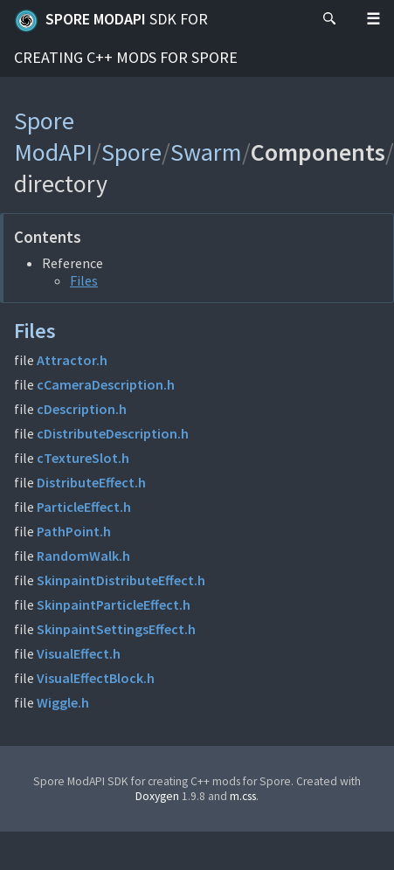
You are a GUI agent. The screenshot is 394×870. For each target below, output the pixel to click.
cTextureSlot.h (83, 457)
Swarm (206, 152)
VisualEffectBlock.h (96, 678)
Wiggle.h (63, 702)
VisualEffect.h (79, 653)
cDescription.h (82, 409)
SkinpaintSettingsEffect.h (116, 629)
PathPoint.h (74, 531)
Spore (131, 152)
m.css (243, 796)
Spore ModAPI (126, 38)
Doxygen (157, 796)
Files (84, 280)
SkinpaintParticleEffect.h (113, 604)
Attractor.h (72, 360)
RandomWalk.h (83, 555)
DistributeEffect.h (91, 482)
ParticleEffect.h (84, 506)
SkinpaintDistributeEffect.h (121, 580)
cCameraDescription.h (106, 384)
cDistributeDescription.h (113, 433)
